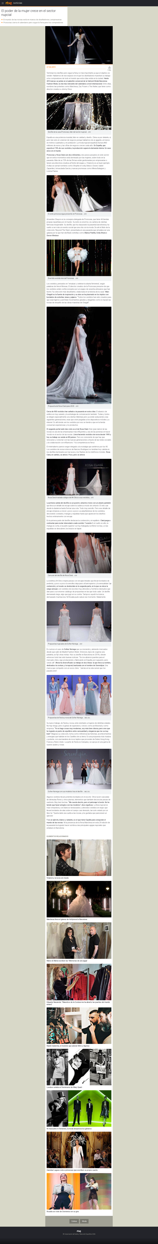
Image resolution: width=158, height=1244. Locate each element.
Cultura (74, 1221)
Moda (84, 1221)
